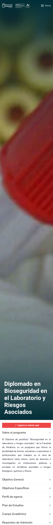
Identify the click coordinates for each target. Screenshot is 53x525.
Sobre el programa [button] (26, 432)
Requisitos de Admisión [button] (26, 522)
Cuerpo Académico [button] (26, 514)
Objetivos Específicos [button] (26, 488)
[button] (46, 5)
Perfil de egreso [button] (26, 497)
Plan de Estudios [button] (26, 505)
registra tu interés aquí (26, 425)
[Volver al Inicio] (16, 5)
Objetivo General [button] (26, 479)
